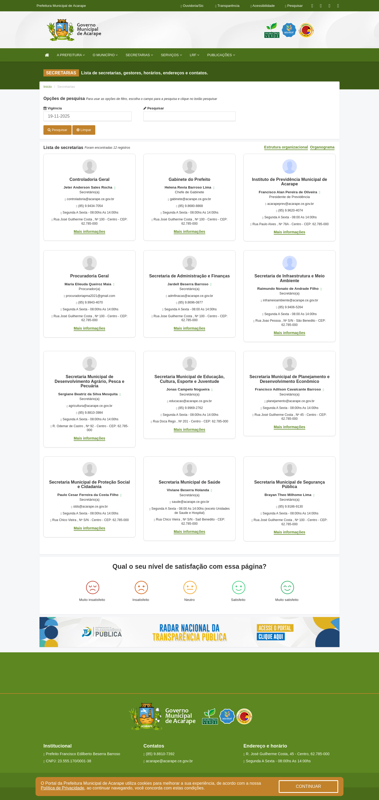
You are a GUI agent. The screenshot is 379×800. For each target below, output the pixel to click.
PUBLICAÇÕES (221, 55)
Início (47, 87)
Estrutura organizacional (286, 147)
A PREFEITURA (71, 55)
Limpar (84, 130)
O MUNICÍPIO (105, 55)
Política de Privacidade (62, 788)
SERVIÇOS (171, 55)
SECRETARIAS (139, 55)
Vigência (52, 108)
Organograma (322, 147)
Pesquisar (153, 108)
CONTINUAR (308, 786)
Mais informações (89, 231)
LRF (195, 55)
